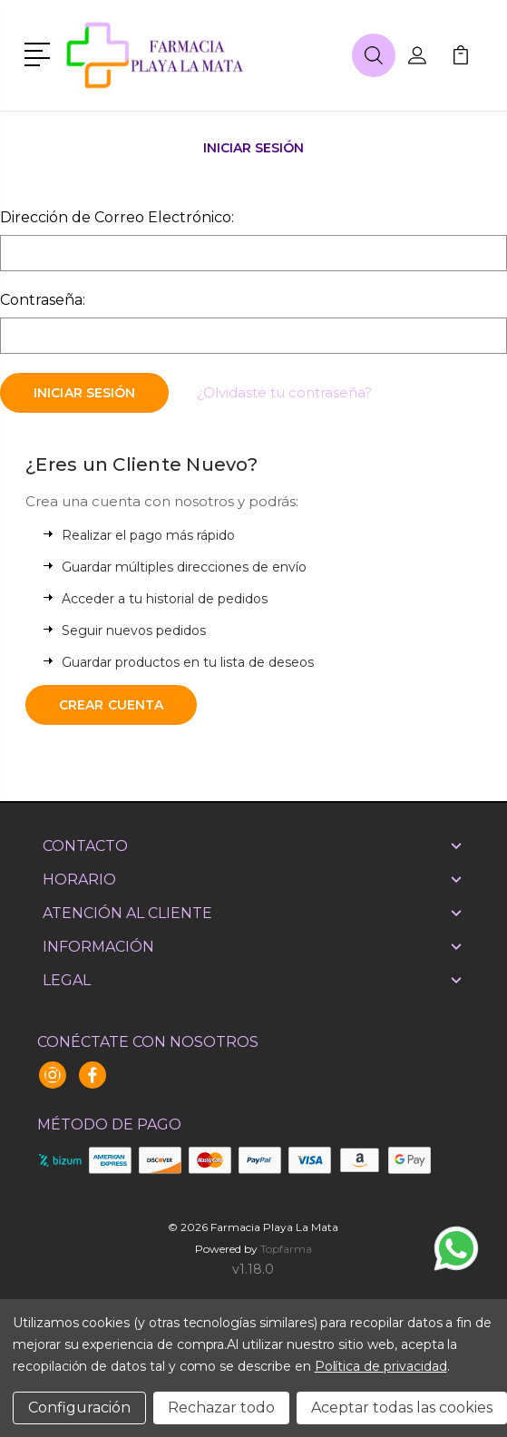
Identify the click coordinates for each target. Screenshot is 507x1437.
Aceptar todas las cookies (401, 1407)
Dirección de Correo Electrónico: (117, 217)
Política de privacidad (381, 1366)
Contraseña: (42, 299)
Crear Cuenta (111, 705)
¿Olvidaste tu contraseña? (284, 392)
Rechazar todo (221, 1407)
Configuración (79, 1407)
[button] (40, 52)
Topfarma (286, 1249)
